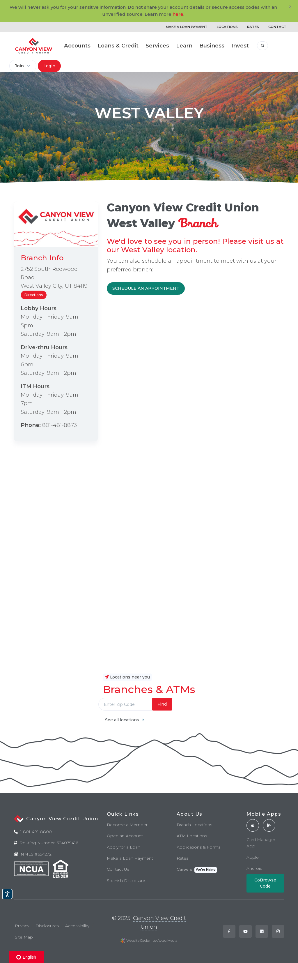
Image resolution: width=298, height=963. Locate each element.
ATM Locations (192, 835)
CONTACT (277, 27)
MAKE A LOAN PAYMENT (186, 27)
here (178, 14)
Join (19, 65)
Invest (240, 45)
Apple (252, 857)
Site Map (24, 937)
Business (211, 45)
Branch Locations (194, 824)
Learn (184, 45)
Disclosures (47, 925)
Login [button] (49, 65)
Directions (33, 295)
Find (162, 704)
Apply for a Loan (123, 847)
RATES (253, 27)
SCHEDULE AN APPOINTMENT (145, 288)
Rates (182, 858)
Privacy (22, 925)
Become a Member (127, 824)
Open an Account (125, 835)
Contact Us (118, 869)
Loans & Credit (118, 45)
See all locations (124, 719)
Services (157, 45)
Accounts (77, 45)
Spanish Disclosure (126, 880)
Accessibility (77, 925)
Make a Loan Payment (130, 858)
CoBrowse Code (265, 883)
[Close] (290, 6)
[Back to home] (33, 45)
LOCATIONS (227, 27)
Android (254, 868)
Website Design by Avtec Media (152, 940)
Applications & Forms (198, 847)
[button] (262, 45)
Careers (197, 870)
